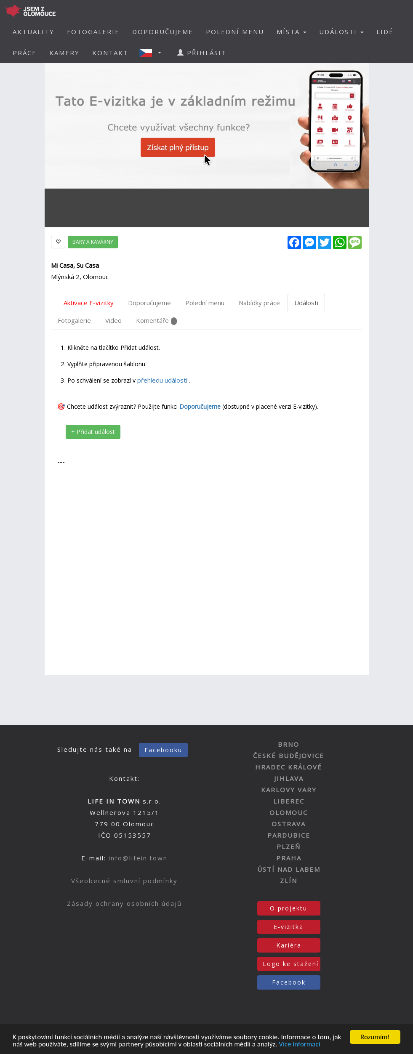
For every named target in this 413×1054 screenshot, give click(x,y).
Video (113, 320)
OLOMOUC (288, 812)
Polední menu (204, 302)
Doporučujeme (149, 302)
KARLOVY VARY (289, 789)
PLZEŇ (289, 846)
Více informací (299, 1045)
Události (306, 302)
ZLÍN (288, 880)
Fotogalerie (74, 320)
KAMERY (64, 52)
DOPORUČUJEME (162, 31)
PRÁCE (25, 52)
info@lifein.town (138, 858)
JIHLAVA (289, 778)
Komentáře (156, 320)
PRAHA (288, 858)
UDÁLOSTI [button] (341, 31)
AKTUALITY (33, 31)
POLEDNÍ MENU (235, 31)
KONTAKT (110, 52)
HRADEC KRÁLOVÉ (288, 767)
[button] (153, 52)
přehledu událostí (163, 380)
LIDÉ (385, 31)
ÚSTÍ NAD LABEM (288, 869)
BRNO (288, 744)
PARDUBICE (288, 835)
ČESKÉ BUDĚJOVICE (288, 755)
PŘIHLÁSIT (201, 52)
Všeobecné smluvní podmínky (124, 880)
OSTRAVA (289, 824)
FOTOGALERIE (93, 31)
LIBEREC (288, 801)
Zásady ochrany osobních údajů (124, 903)
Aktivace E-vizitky (89, 302)
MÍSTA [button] (291, 31)
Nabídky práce (259, 302)
